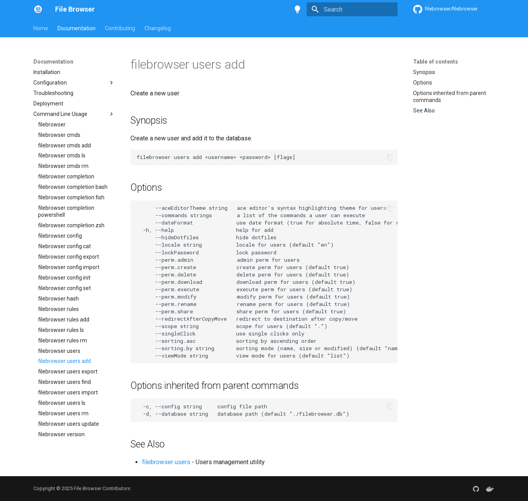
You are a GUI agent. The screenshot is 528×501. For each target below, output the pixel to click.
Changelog (157, 28)
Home (40, 28)
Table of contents (435, 62)
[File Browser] (38, 9)
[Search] (352, 9)
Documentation (76, 28)
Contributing (120, 28)
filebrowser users (166, 462)
